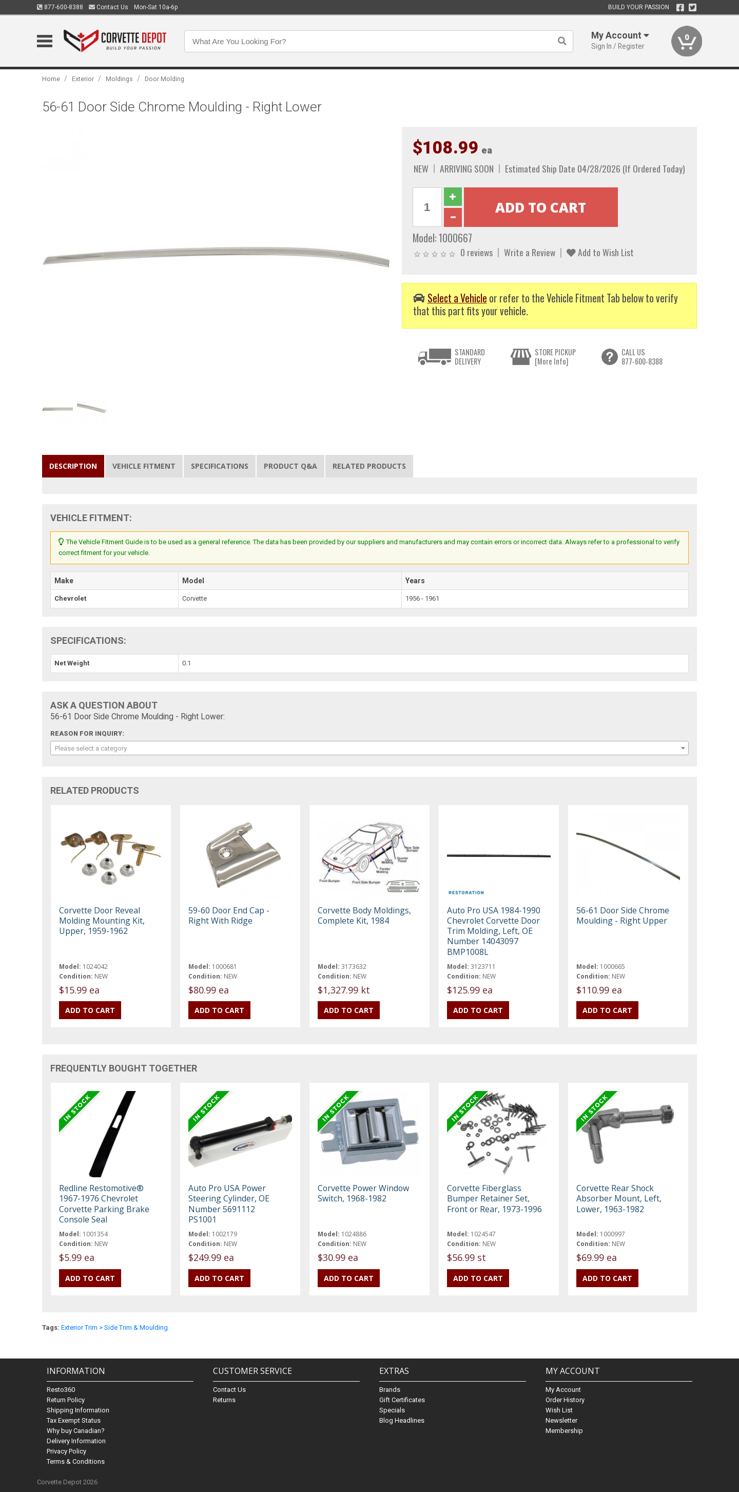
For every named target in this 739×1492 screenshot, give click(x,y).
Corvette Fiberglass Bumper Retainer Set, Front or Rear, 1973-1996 (494, 1198)
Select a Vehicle (457, 298)
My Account (563, 1389)
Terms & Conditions (76, 1461)
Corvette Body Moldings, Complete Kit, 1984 (364, 915)
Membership (564, 1430)
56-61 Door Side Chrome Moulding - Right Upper (622, 915)
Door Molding (164, 79)
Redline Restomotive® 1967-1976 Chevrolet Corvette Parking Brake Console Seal (104, 1203)
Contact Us (108, 7)
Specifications (219, 466)
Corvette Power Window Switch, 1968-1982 (363, 1193)
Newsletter (561, 1420)
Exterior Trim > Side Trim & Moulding (114, 1327)
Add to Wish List (600, 252)
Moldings (119, 79)
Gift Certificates (402, 1400)
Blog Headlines (401, 1420)
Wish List (559, 1410)
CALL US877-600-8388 (642, 357)
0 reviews (476, 252)
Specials (392, 1410)
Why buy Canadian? (76, 1430)
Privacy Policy (66, 1451)
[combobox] (369, 748)
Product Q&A (290, 466)
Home (51, 79)
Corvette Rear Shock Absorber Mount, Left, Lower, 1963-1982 (619, 1198)
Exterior (83, 79)
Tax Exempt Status (74, 1420)
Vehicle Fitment (144, 466)
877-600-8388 (60, 7)
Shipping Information (78, 1410)
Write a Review (529, 252)
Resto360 (61, 1389)
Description (73, 466)
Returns (224, 1400)
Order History (565, 1400)
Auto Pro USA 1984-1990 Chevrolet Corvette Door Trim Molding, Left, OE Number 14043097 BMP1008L (493, 931)
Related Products (369, 466)
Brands (389, 1389)
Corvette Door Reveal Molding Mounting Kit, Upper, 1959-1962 (102, 920)
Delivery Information (76, 1441)
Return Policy (66, 1400)
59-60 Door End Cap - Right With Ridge (228, 915)
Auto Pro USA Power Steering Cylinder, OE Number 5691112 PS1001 (228, 1203)
